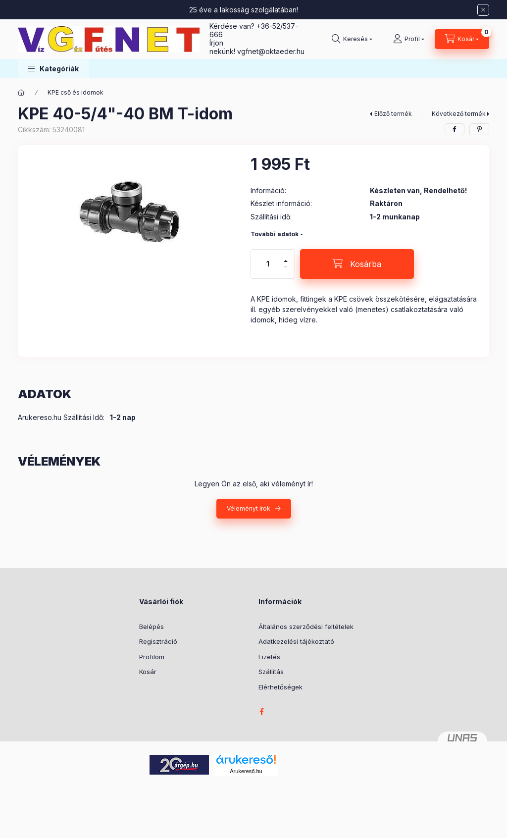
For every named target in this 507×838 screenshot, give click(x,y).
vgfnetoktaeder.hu (270, 51)
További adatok (275, 234)
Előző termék (393, 113)
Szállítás (271, 672)
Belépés (151, 626)
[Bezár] (483, 10)
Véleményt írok (248, 508)
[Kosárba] (357, 264)
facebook (261, 712)
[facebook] (454, 129)
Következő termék (459, 113)
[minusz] (286, 271)
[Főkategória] (21, 92)
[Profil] (409, 39)
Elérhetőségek (280, 687)
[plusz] (286, 257)
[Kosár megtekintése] (462, 39)
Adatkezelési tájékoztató (296, 641)
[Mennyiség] (267, 264)
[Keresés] (352, 39)
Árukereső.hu (246, 771)
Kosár (147, 672)
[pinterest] (479, 129)
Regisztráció (158, 641)
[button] (53, 68)
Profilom (151, 657)
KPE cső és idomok (75, 92)
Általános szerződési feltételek (306, 626)
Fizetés (269, 657)
